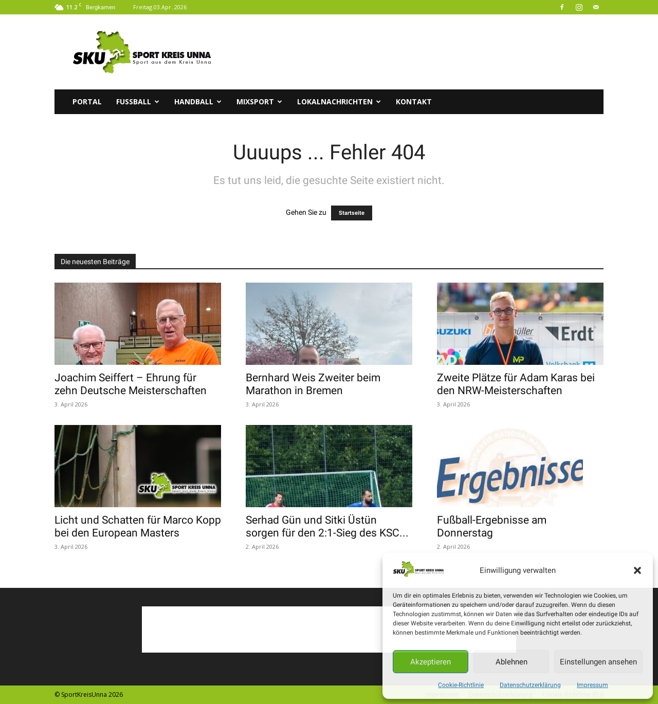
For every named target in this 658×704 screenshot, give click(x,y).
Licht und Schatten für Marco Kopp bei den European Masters (137, 526)
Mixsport (259, 101)
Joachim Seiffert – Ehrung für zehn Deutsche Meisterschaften (130, 384)
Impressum (592, 685)
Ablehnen (511, 661)
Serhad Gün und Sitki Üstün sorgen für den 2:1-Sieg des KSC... (327, 526)
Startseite (351, 213)
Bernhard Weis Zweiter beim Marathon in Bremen (313, 384)
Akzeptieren (430, 661)
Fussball (137, 101)
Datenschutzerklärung (530, 685)
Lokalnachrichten (339, 101)
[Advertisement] (416, 52)
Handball (198, 101)
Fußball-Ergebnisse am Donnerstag (491, 526)
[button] (637, 570)
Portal (87, 101)
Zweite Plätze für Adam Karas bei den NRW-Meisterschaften (516, 384)
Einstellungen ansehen (598, 661)
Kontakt (414, 101)
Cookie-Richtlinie (461, 685)
